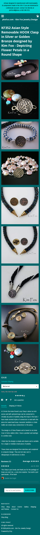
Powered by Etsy (6, 531)
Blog (8, 507)
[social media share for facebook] (2, 400)
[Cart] (37, 16)
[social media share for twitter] (7, 400)
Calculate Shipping (7, 381)
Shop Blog (4, 517)
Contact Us (14, 509)
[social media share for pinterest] (11, 400)
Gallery (26, 507)
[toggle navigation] (2, 16)
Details (4, 406)
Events (20, 507)
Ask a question (19, 400)
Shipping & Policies (15, 406)
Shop (3, 507)
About (14, 507)
